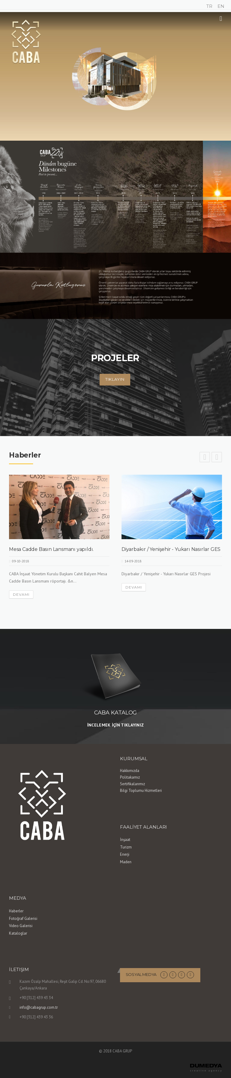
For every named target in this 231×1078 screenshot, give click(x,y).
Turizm (126, 847)
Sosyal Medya (141, 974)
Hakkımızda (129, 770)
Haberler (16, 911)
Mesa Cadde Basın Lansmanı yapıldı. (51, 549)
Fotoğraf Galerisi (23, 918)
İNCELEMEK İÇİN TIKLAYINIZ (115, 725)
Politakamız (130, 777)
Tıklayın (115, 379)
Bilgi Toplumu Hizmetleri (141, 790)
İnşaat (125, 839)
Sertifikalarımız (132, 783)
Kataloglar (18, 933)
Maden (125, 861)
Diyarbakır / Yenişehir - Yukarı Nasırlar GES (171, 549)
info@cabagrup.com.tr (39, 1007)
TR (209, 6)
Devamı (21, 594)
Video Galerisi (20, 925)
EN (220, 6)
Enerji (124, 854)
